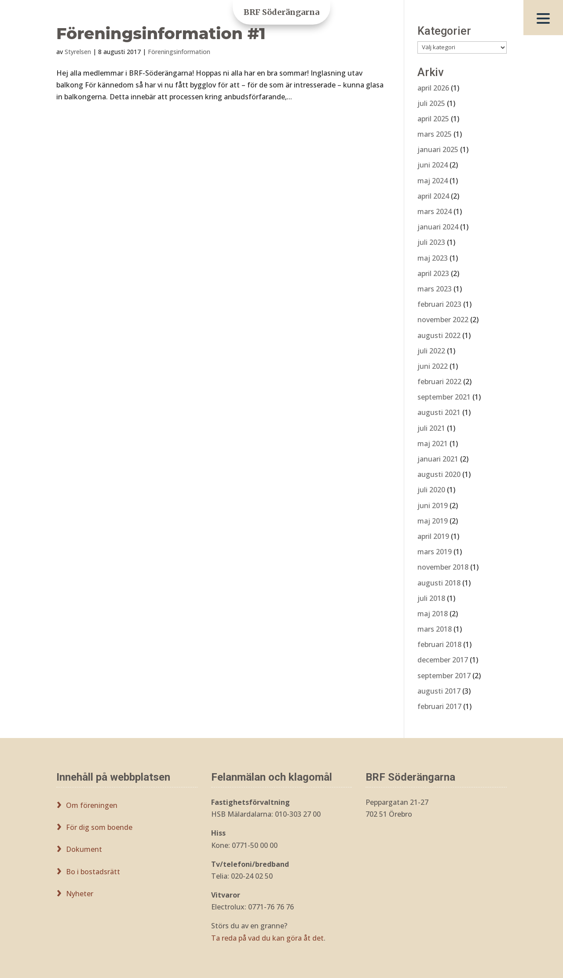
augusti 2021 (439, 412)
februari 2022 (439, 381)
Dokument (84, 849)
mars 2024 (434, 211)
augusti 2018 (439, 583)
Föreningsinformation (179, 51)
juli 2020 (431, 489)
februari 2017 (439, 706)
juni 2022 (432, 366)
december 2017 (442, 660)
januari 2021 (437, 459)
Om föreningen (91, 805)
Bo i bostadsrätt (93, 871)
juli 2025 (431, 103)
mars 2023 (434, 289)
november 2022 (442, 319)
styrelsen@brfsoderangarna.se (417, 833)
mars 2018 (434, 629)
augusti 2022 (439, 335)
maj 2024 (432, 180)
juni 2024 (432, 165)
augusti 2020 (439, 474)
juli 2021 (431, 428)
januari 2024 (437, 227)
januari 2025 (437, 149)
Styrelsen (78, 51)
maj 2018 (432, 613)
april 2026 (433, 88)
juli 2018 (431, 598)
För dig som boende (99, 827)
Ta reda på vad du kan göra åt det (267, 938)
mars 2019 (434, 551)
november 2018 (442, 567)
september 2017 (444, 675)
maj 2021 (432, 443)
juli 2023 (431, 242)
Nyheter (79, 893)
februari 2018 (439, 644)
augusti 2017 (439, 691)
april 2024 (433, 196)
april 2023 (433, 273)
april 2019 (433, 536)
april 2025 (433, 119)
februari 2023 (439, 304)
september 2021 (444, 397)
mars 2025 (434, 134)
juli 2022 (431, 351)
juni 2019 (432, 505)
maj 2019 (432, 521)
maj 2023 (432, 258)
